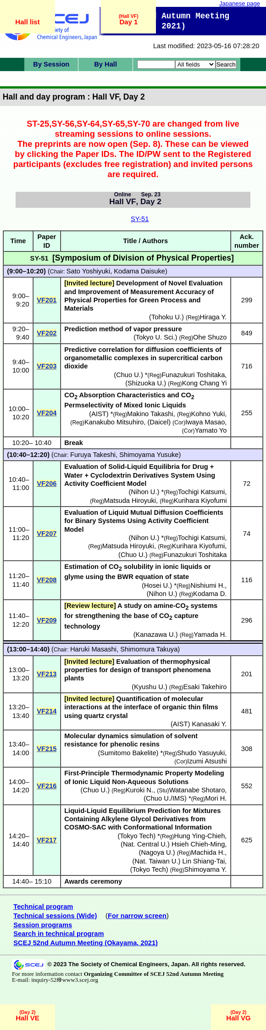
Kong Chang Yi (204, 383)
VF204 (46, 413)
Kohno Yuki (208, 414)
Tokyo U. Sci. (155, 337)
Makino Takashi (150, 414)
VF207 (46, 533)
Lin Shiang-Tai (203, 861)
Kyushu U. (149, 686)
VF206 (46, 483)
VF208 (46, 580)
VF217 (46, 840)
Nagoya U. (156, 852)
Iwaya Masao (205, 422)
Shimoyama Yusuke (148, 454)
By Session (51, 64)
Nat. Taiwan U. (156, 861)
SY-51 (140, 219)
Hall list (27, 22)
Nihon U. (144, 492)
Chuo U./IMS (165, 798)
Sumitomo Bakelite (128, 753)
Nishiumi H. (207, 585)
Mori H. (216, 798)
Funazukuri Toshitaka (193, 375)
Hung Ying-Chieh (199, 836)
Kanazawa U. (156, 634)
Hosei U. (157, 585)
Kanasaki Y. (209, 724)
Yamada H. (210, 634)
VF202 (46, 333)
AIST (98, 414)
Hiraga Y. (213, 317)
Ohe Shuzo (210, 337)
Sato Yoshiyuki (88, 271)
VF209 (46, 620)
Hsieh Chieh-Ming (198, 844)
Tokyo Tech (136, 836)
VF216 (46, 786)
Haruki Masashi (93, 649)
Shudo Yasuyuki (201, 753)
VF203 (46, 366)
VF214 (46, 711)
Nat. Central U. (145, 844)
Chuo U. (128, 375)
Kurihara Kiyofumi (200, 500)
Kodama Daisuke (139, 271)
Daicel (159, 422)
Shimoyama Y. (205, 869)
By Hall (105, 64)
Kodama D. (210, 593)
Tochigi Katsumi (201, 492)
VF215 (46, 748)
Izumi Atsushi (207, 761)
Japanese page (239, 3)
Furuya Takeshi (93, 454)
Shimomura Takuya (148, 649)
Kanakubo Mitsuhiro (114, 422)
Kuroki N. (139, 790)
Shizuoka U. (145, 383)
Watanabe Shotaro (197, 790)
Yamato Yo (211, 430)
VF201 (46, 300)
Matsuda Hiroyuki (130, 500)
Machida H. (208, 852)
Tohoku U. (166, 317)
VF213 (46, 674)
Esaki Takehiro (205, 686)
